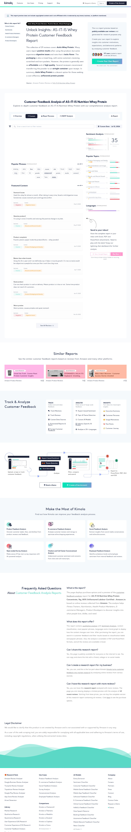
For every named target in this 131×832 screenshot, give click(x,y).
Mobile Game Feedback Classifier (85, 790)
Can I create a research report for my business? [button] (89, 666)
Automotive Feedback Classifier (84, 819)
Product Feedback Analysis (48, 779)
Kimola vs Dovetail (45, 818)
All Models (77, 830)
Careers (111, 783)
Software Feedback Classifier (84, 797)
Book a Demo (50, 485)
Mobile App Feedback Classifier (84, 794)
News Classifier (79, 826)
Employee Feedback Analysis (49, 797)
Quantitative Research (13, 818)
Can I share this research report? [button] (82, 650)
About (110, 779)
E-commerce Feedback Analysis (50, 783)
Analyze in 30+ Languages (86, 429)
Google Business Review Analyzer (16, 783)
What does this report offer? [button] (80, 622)
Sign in (101, 3)
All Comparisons (45, 829)
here (108, 698)
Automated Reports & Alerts (57, 424)
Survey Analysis (44, 790)
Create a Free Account (116, 3)
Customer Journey (111, 429)
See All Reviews (47, 326)
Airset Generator (11, 801)
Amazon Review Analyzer (13, 779)
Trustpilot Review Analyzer (14, 786)
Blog (109, 797)
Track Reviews (54, 415)
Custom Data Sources (57, 420)
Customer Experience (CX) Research (18, 826)
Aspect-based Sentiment (86, 411)
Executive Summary (111, 411)
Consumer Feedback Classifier (84, 786)
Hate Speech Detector (81, 812)
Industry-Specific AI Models (84, 424)
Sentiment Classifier (80, 783)
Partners (111, 786)
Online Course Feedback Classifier (85, 804)
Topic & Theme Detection (86, 415)
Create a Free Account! (77, 485)
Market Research (11, 811)
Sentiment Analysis (109, 627)
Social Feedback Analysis (48, 786)
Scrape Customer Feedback (55, 430)
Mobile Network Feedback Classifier (86, 823)
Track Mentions (55, 411)
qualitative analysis (90, 627)
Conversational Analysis (47, 794)
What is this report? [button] (76, 589)
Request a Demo (114, 804)
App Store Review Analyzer (14, 797)
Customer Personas (111, 416)
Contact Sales (113, 801)
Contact (111, 794)
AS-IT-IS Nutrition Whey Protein (64, 83)
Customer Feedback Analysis (15, 829)
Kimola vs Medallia (46, 815)
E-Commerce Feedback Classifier (85, 801)
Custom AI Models (83, 420)
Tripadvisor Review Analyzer (15, 790)
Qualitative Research (12, 815)
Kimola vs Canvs (45, 826)
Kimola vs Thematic (46, 811)
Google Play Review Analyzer (15, 794)
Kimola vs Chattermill (46, 808)
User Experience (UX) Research (16, 822)
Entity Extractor (79, 779)
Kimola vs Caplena (45, 822)
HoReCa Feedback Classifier (83, 808)
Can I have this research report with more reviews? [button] (91, 684)
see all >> (80, 164)
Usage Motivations (111, 420)
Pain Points (108, 424)
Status (111, 808)
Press (110, 790)
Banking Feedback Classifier (83, 815)
